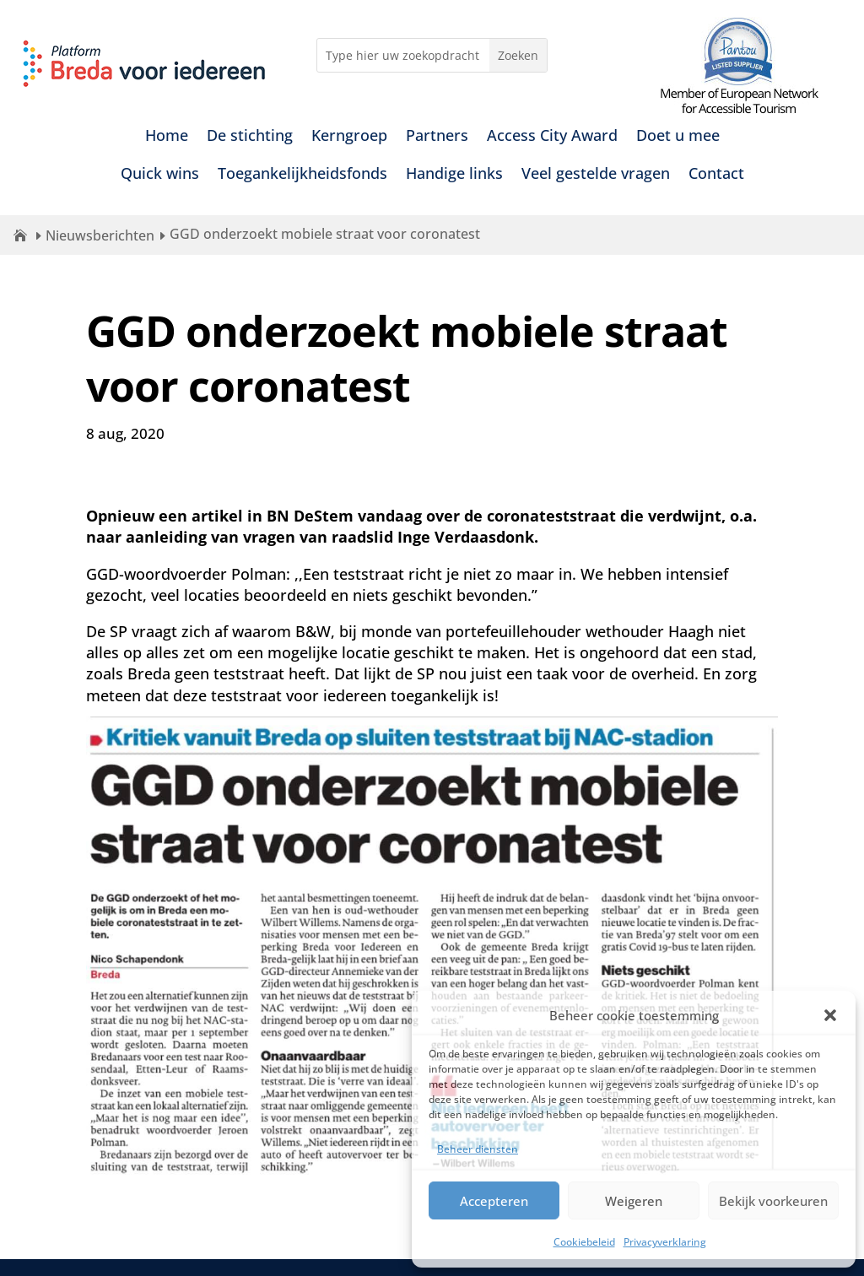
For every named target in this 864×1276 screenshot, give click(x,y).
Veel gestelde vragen (595, 175)
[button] (830, 1015)
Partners (437, 137)
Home (166, 137)
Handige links (454, 175)
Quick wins (160, 175)
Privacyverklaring (665, 1242)
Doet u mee (678, 137)
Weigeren (633, 1200)
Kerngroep (349, 137)
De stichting (250, 137)
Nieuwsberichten (100, 235)
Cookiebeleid (584, 1242)
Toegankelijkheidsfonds (302, 175)
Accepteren (494, 1200)
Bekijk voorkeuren (773, 1200)
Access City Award (552, 137)
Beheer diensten (477, 1149)
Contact (716, 175)
